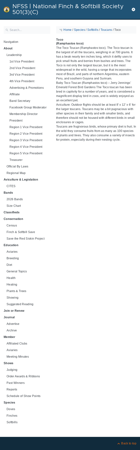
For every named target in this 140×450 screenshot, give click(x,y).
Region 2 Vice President (25, 133)
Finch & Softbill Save (21, 232)
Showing (12, 297)
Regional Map (16, 173)
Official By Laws (17, 166)
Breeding (13, 258)
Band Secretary (19, 100)
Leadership (14, 54)
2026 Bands (15, 199)
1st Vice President (21, 61)
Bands (8, 192)
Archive (12, 330)
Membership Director (23, 114)
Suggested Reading (20, 304)
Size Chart (14, 205)
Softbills (12, 422)
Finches (12, 415)
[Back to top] (126, 443)
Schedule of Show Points (24, 396)
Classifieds (12, 212)
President (15, 120)
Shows (8, 363)
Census (12, 225)
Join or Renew (14, 310)
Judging (12, 369)
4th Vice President (21, 81)
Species (9, 402)
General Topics (17, 271)
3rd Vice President (21, 74)
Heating (12, 284)
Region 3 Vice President (25, 140)
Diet (9, 264)
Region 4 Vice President (25, 146)
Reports (12, 389)
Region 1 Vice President (25, 127)
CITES (11, 186)
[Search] (27, 30)
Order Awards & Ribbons (23, 376)
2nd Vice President (22, 68)
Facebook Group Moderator (27, 107)
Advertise (13, 323)
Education (11, 245)
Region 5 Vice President (25, 153)
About (8, 48)
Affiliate (14, 94)
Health (11, 277)
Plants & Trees (16, 291)
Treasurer (15, 159)
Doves (11, 409)
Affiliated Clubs (17, 343)
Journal (9, 317)
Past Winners (16, 382)
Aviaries (12, 251)
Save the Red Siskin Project (25, 238)
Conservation (13, 218)
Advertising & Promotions (26, 87)
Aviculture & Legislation (21, 179)
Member (9, 337)
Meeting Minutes (18, 356)
